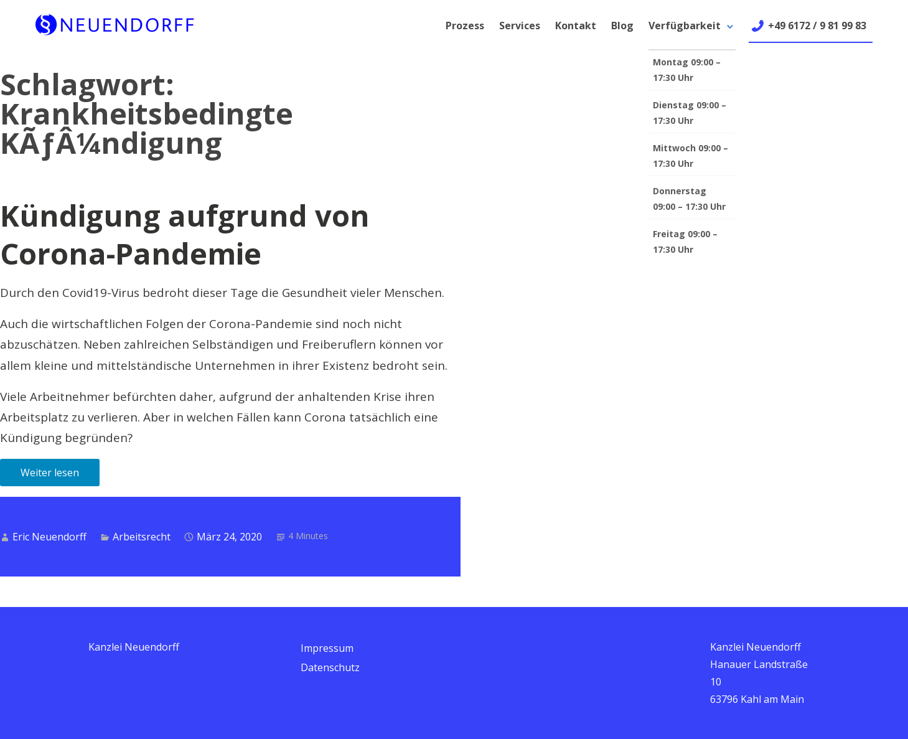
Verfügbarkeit (684, 25)
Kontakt (575, 25)
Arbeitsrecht (142, 537)
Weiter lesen (50, 472)
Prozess (465, 25)
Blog (622, 25)
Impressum (327, 648)
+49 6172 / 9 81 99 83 (817, 25)
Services (519, 25)
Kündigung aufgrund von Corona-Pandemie (185, 234)
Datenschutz (330, 667)
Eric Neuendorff (49, 537)
